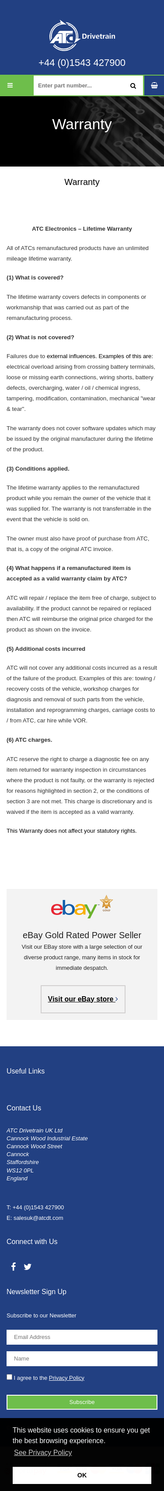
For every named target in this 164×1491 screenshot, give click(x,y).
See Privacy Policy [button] (43, 1452)
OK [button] (82, 1475)
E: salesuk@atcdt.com (35, 1218)
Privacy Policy (66, 1378)
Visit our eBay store (83, 999)
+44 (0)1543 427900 (82, 63)
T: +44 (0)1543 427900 (35, 1207)
